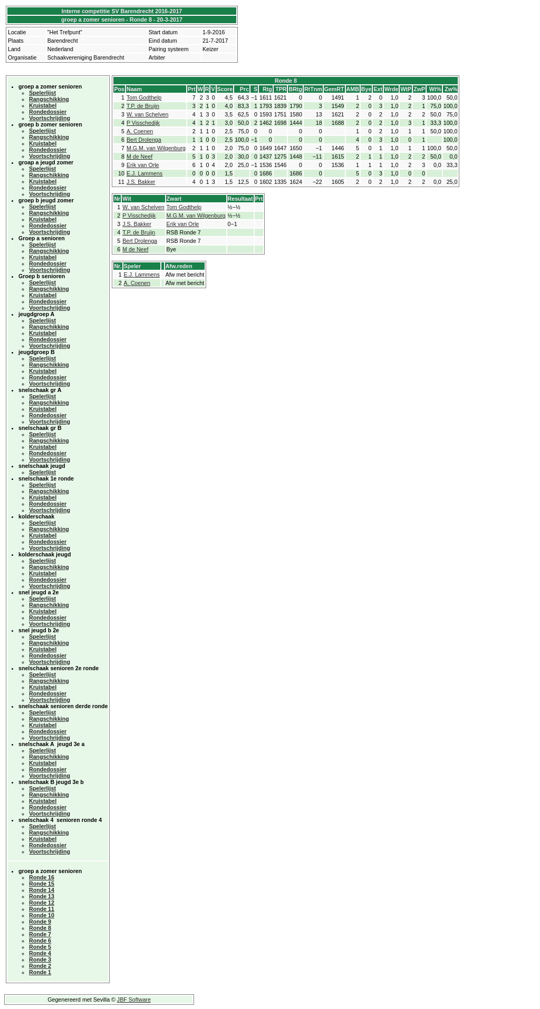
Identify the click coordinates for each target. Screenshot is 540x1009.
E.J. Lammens (144, 173)
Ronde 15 (41, 883)
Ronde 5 (40, 947)
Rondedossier (47, 112)
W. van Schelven (147, 114)
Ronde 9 (40, 921)
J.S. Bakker (141, 182)
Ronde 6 (40, 940)
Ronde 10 (41, 915)
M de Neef (139, 156)
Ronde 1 (40, 972)
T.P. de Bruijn (143, 106)
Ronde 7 (40, 934)
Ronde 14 (41, 890)
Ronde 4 (40, 953)
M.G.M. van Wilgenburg (156, 148)
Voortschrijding (49, 118)
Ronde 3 (40, 959)
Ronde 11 (41, 909)
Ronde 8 (40, 928)
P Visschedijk (143, 123)
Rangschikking (49, 99)
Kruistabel (42, 105)
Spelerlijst (42, 93)
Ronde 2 (40, 966)
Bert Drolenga (144, 139)
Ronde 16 (41, 877)
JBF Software (134, 999)
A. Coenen (140, 131)
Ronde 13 (41, 896)
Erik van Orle (143, 165)
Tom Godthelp (144, 97)
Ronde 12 (41, 902)
